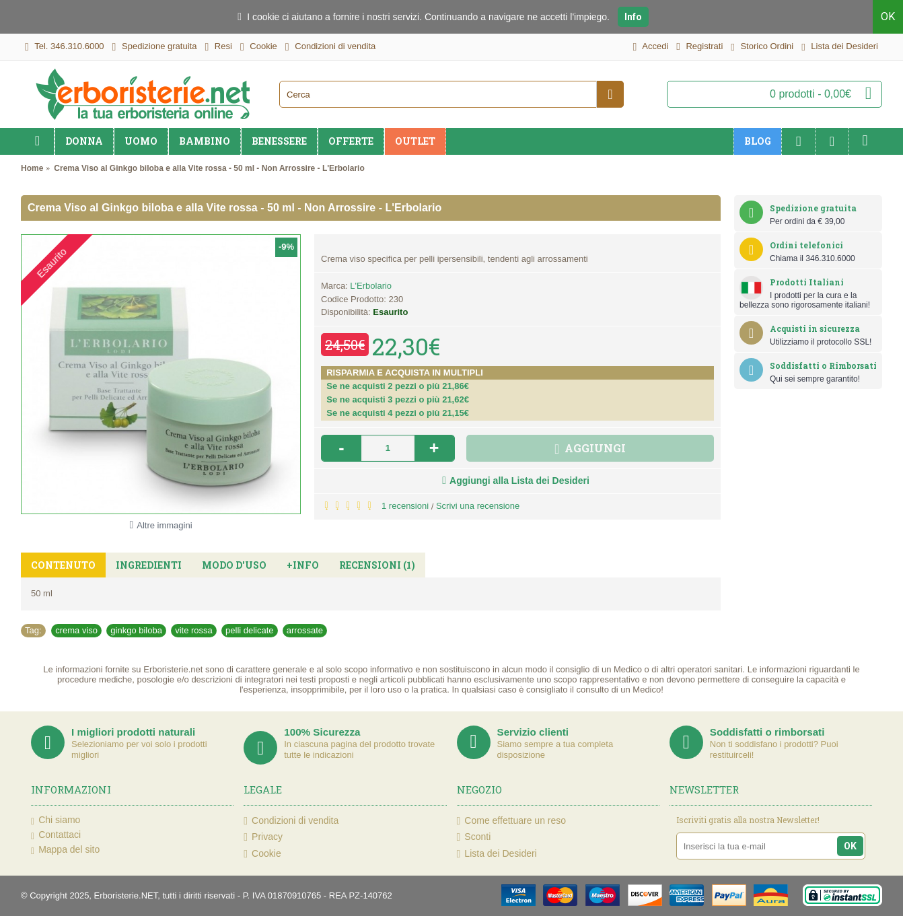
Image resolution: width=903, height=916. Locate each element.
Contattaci (56, 835)
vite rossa (194, 630)
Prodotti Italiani (807, 282)
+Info (303, 565)
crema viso (76, 630)
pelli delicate (249, 630)
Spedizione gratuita (813, 208)
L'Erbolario (371, 286)
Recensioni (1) (377, 565)
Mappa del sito (65, 850)
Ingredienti (149, 565)
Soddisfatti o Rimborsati (823, 365)
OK (888, 16)
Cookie (262, 853)
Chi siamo (55, 820)
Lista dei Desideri (497, 853)
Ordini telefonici (806, 245)
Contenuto (63, 565)
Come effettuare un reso (512, 820)
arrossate (305, 630)
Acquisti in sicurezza (815, 328)
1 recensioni (405, 506)
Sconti (474, 837)
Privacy (263, 837)
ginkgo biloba (136, 630)
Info (633, 16)
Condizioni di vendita (291, 820)
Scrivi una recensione (477, 506)
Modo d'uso (234, 565)
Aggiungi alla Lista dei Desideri (519, 480)
